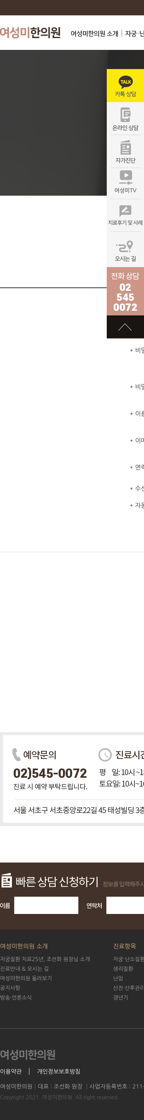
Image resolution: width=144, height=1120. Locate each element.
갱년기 (120, 997)
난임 (118, 978)
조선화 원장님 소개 (45, 959)
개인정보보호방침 (58, 1071)
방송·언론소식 (16, 997)
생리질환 (123, 969)
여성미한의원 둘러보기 (26, 978)
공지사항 (10, 988)
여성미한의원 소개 (94, 33)
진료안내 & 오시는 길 (24, 969)
